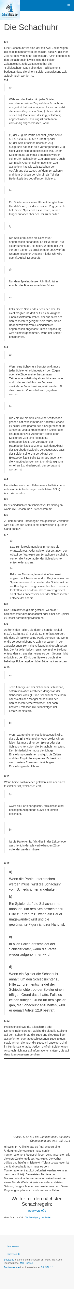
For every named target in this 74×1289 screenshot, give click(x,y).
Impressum (13, 1246)
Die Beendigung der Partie (37, 1217)
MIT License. (26, 1263)
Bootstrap (9, 1259)
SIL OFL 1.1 (47, 1267)
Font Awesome (12, 1267)
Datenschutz (13, 1254)
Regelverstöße (37, 1210)
